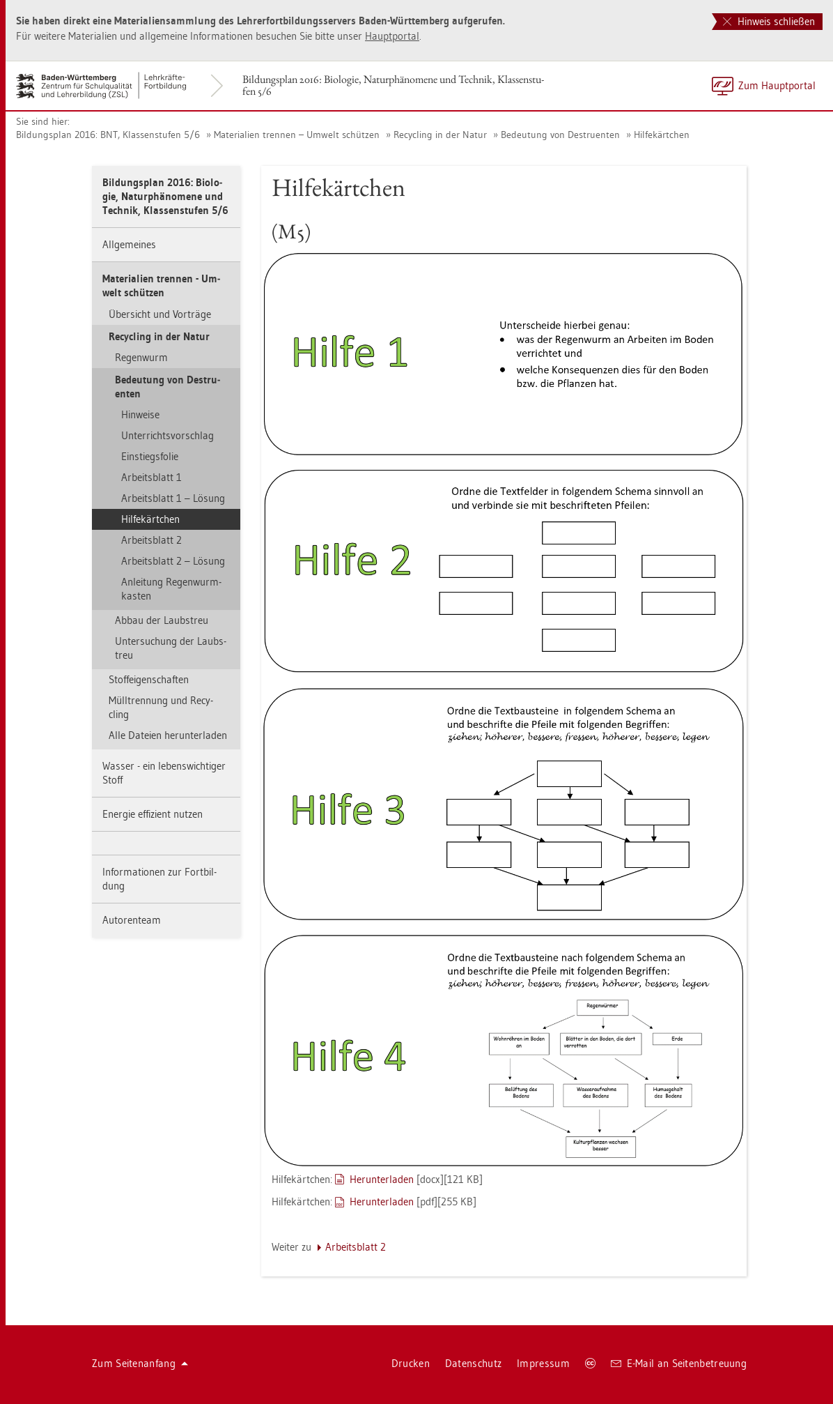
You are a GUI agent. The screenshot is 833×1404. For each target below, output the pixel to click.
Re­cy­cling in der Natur (440, 134)
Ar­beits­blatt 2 (151, 540)
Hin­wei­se (140, 414)
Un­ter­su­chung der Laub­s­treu (170, 648)
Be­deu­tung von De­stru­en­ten (560, 134)
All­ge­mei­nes (129, 244)
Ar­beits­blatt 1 (151, 477)
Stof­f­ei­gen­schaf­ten (149, 679)
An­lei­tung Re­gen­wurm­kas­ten (171, 588)
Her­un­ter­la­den (382, 1179)
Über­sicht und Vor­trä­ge (160, 314)
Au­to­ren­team (131, 919)
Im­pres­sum (543, 1363)
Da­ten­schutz (473, 1363)
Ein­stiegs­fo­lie (149, 456)
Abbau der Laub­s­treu (161, 620)
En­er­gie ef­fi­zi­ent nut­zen (152, 814)
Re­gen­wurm (141, 357)
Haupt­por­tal (392, 36)
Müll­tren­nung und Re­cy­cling (161, 707)
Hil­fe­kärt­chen (662, 134)
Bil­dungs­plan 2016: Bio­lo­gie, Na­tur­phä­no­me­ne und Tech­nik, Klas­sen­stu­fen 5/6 (393, 85)
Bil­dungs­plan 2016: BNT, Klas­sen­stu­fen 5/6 (108, 134)
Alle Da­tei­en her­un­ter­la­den (168, 735)
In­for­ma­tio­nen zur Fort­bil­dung (159, 878)
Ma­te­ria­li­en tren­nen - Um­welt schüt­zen (161, 285)
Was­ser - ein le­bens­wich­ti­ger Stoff (164, 772)
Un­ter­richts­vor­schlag (167, 435)
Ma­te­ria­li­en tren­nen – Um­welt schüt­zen (297, 134)
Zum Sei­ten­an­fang (140, 1363)
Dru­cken (410, 1363)
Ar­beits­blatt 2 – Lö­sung (173, 560)
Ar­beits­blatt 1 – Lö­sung (173, 498)
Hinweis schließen (769, 21)
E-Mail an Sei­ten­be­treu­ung (679, 1363)
